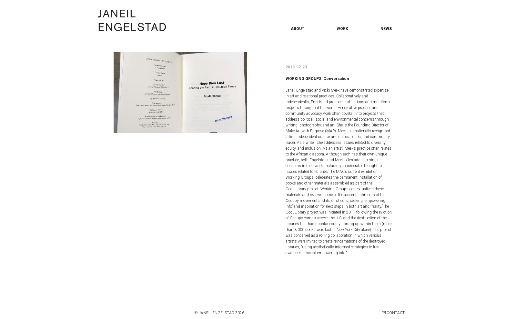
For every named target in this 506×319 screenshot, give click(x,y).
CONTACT (393, 313)
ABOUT (297, 28)
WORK (342, 28)
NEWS (386, 28)
